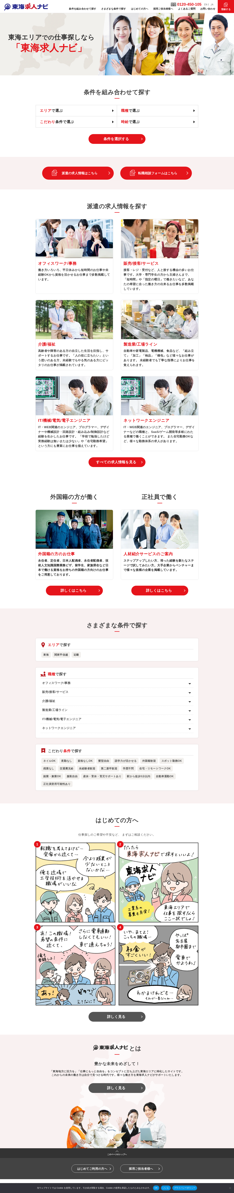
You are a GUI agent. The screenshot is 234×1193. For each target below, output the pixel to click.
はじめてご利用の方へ (92, 1168)
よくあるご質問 (186, 8)
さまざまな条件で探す (113, 8)
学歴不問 (128, 768)
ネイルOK (49, 760)
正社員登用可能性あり (57, 784)
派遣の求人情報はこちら (79, 173)
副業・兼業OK (52, 776)
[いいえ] (230, 1188)
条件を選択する (116, 139)
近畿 (76, 654)
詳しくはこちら (74, 590)
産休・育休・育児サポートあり (102, 776)
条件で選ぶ (57, 122)
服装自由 (72, 776)
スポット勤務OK (171, 760)
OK (156, 1188)
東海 (46, 654)
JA (212, 4)
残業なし (48, 768)
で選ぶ (51, 111)
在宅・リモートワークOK (155, 768)
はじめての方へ (139, 8)
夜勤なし (66, 760)
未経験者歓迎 (87, 768)
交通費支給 (66, 768)
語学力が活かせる (126, 760)
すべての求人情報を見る (116, 462)
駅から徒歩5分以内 (138, 776)
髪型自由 (103, 760)
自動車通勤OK (165, 776)
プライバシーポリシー (185, 1188)
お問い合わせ (207, 8)
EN (205, 4)
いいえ (166, 1188)
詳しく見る (116, 1017)
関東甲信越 (61, 654)
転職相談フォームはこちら (157, 173)
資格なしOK (85, 760)
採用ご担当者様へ (163, 8)
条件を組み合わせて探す (82, 8)
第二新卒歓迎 (109, 768)
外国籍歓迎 (149, 760)
